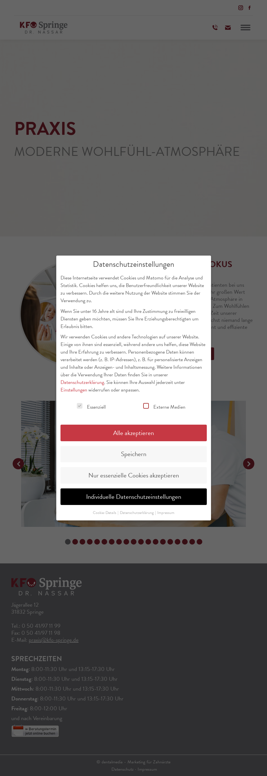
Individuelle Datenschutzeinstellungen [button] (133, 495)
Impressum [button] (165, 511)
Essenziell (91, 405)
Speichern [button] (133, 452)
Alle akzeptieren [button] (133, 431)
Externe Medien (164, 405)
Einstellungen (73, 388)
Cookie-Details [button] (105, 511)
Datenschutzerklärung (82, 380)
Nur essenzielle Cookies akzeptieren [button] (133, 474)
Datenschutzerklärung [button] (137, 511)
